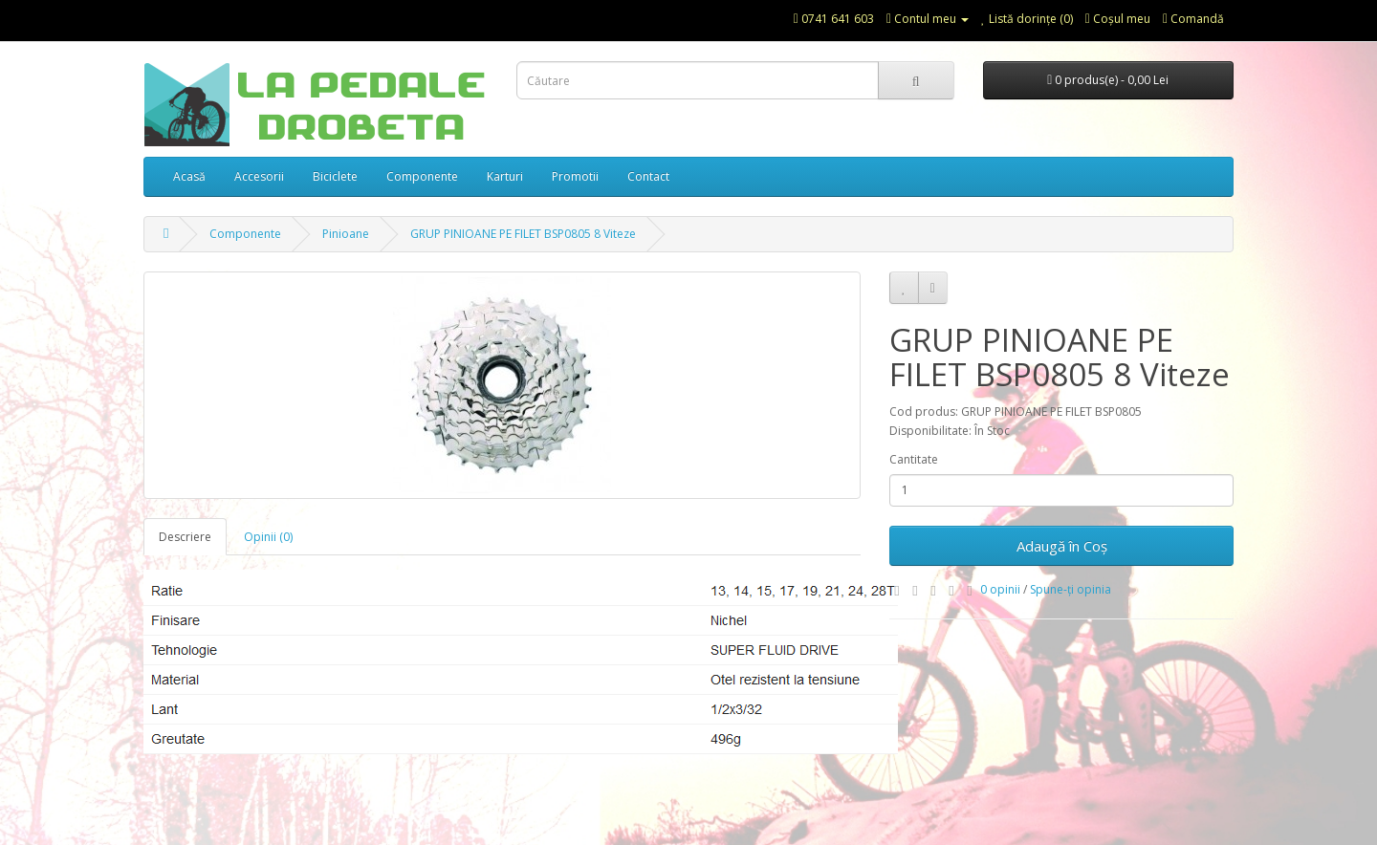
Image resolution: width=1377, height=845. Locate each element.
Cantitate (913, 459)
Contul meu (927, 19)
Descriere (185, 537)
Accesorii (259, 176)
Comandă (1193, 19)
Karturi (505, 176)
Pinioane (345, 234)
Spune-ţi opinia (1070, 589)
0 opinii (1000, 589)
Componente (422, 176)
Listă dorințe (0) (1027, 19)
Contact (648, 176)
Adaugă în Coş (1061, 545)
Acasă (189, 176)
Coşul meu (1117, 19)
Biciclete (335, 176)
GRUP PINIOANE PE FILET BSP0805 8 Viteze (523, 234)
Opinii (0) (268, 537)
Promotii (575, 176)
